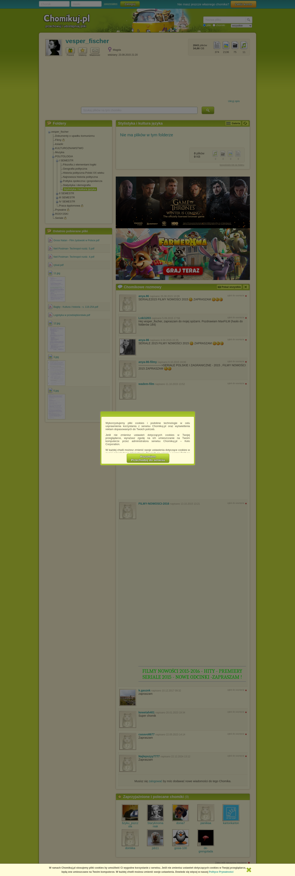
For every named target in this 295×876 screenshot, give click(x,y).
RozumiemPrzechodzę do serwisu (148, 458)
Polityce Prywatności (221, 871)
